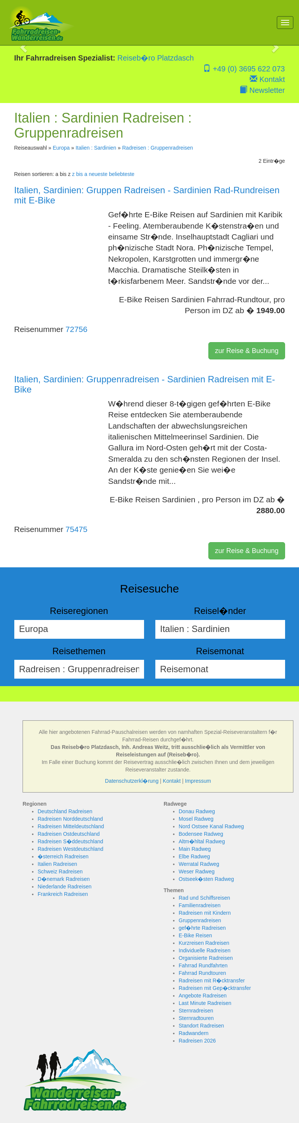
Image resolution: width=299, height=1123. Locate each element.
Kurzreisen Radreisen (204, 943)
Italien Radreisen (57, 864)
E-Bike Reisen (195, 935)
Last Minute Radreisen (205, 1003)
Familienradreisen (199, 905)
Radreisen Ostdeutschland (69, 834)
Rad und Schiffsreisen (204, 898)
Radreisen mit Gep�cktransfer (215, 988)
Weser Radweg (196, 871)
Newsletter (262, 90)
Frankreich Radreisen (63, 894)
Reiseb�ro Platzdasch (155, 58)
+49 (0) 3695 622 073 (244, 69)
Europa (61, 148)
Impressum (198, 781)
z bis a (79, 174)
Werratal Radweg (199, 864)
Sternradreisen (196, 1011)
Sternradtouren (196, 1018)
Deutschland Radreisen (65, 811)
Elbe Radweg (194, 856)
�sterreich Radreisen (63, 856)
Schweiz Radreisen (60, 871)
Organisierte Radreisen (206, 958)
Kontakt (267, 79)
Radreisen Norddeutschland (70, 819)
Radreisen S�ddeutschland (70, 841)
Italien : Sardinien (96, 148)
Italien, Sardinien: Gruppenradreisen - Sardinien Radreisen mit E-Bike (144, 384)
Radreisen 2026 (197, 1041)
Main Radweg (195, 849)
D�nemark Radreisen (64, 879)
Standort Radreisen (201, 1026)
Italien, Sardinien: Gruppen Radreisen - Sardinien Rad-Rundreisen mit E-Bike (147, 195)
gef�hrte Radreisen (202, 928)
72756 (76, 329)
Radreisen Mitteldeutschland (71, 826)
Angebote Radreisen (203, 996)
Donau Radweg (197, 811)
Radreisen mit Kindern (205, 913)
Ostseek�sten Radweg (206, 879)
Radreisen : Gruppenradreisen (157, 148)
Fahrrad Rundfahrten (203, 965)
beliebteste (122, 174)
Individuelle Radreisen (205, 950)
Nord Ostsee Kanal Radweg (211, 826)
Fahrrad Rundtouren (202, 973)
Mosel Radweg (196, 819)
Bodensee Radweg (201, 834)
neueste (98, 174)
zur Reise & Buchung (246, 351)
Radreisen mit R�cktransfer (212, 981)
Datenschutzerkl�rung (131, 781)
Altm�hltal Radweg (202, 841)
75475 (76, 529)
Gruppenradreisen (200, 920)
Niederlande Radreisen (64, 887)
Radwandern (193, 1033)
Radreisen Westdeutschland (70, 849)
